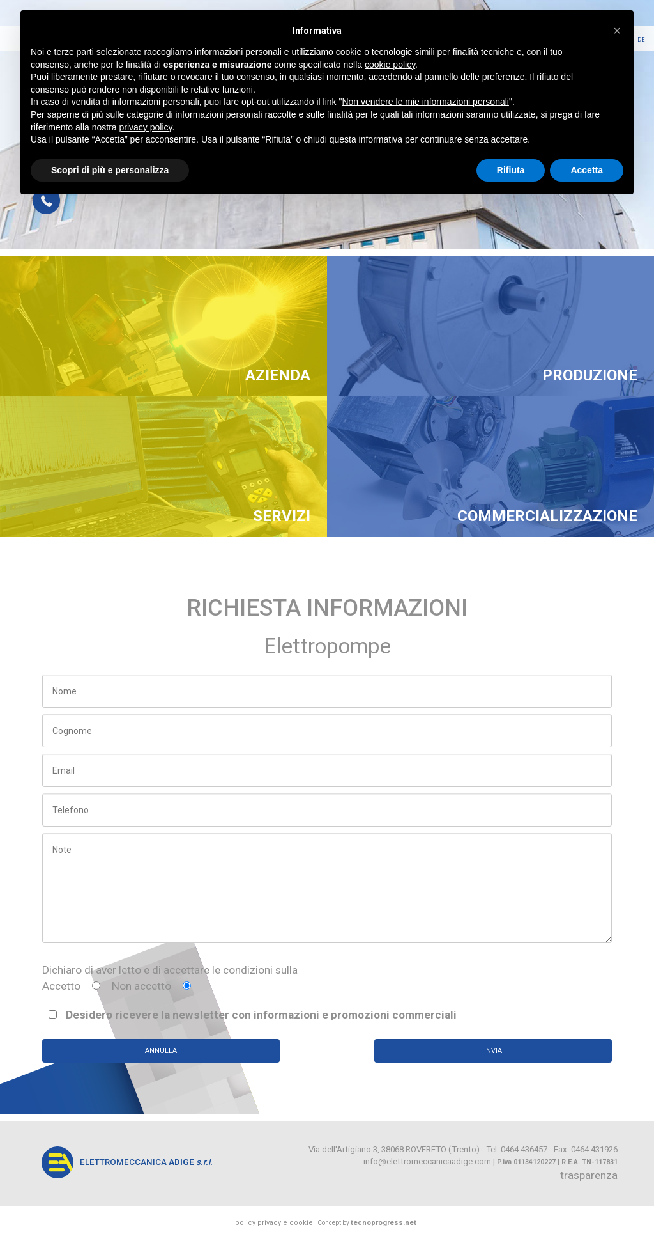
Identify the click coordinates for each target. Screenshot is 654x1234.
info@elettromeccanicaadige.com (427, 1161)
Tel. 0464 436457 (516, 1149)
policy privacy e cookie (274, 1223)
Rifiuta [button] (511, 170)
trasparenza (589, 1175)
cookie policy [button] (390, 64)
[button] (617, 30)
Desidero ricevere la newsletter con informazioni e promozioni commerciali (253, 1014)
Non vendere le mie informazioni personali (425, 102)
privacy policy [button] (145, 127)
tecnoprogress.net (383, 1223)
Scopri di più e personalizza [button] (110, 170)
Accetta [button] (586, 170)
